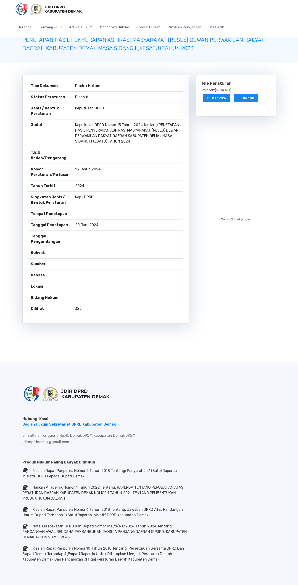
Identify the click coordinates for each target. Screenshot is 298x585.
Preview (217, 98)
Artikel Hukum (81, 27)
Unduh (245, 98)
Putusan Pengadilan (184, 27)
